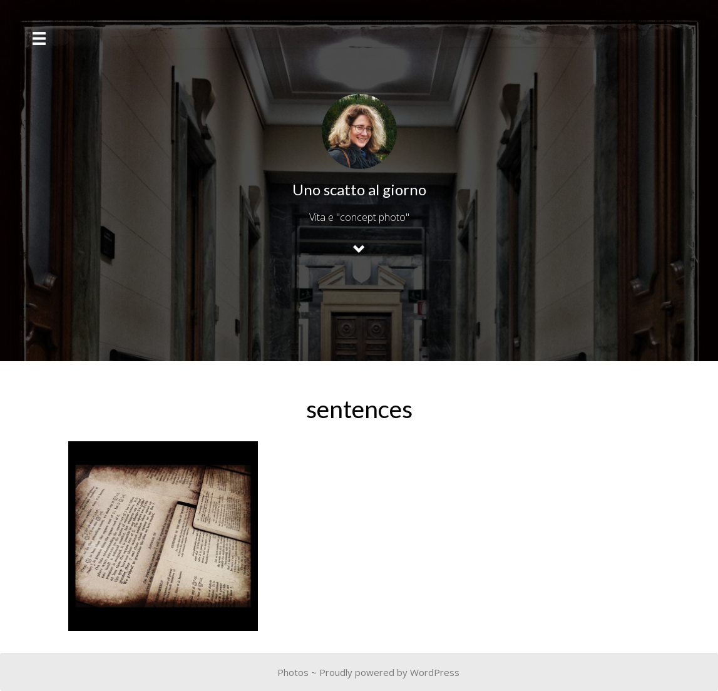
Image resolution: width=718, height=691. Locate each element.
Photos (293, 672)
